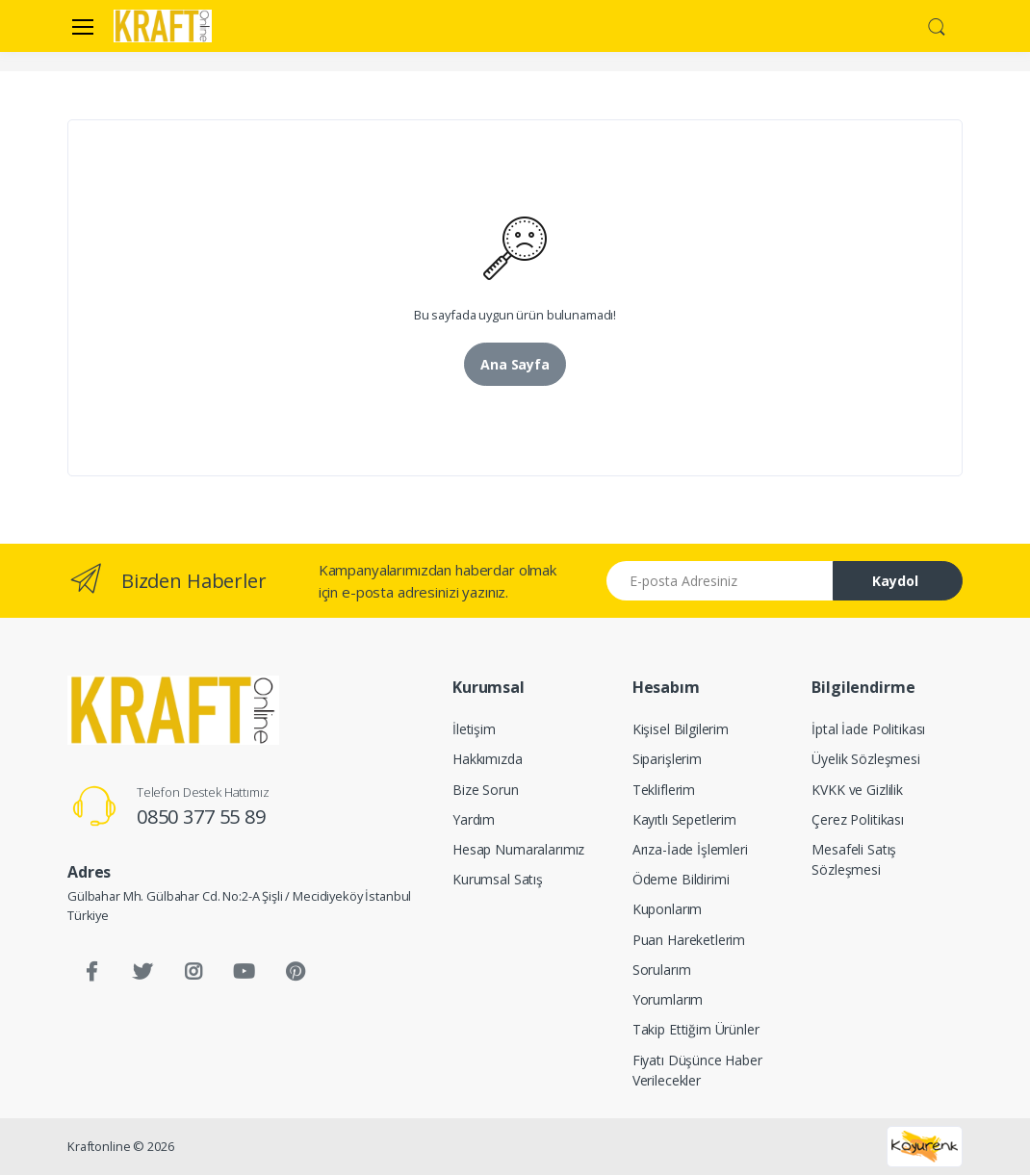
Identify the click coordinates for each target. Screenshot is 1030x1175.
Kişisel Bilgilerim (680, 729)
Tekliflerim (663, 789)
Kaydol (895, 581)
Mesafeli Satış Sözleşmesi (853, 859)
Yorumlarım (668, 999)
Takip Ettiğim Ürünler (696, 1029)
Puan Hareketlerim (689, 940)
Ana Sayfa (515, 364)
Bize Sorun (485, 789)
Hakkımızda (487, 759)
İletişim (474, 729)
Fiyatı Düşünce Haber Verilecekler (697, 1070)
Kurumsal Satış (497, 879)
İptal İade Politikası (868, 729)
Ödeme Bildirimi (681, 879)
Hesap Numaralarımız (518, 849)
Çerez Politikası (857, 819)
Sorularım (661, 969)
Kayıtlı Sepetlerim (684, 819)
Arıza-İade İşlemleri (690, 849)
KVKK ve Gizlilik (857, 789)
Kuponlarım (667, 909)
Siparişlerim (667, 759)
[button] (936, 24)
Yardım (473, 819)
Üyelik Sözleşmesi (865, 759)
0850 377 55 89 (201, 817)
